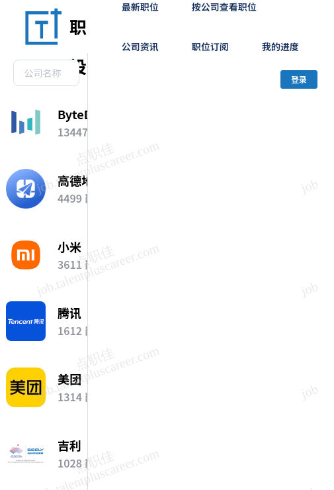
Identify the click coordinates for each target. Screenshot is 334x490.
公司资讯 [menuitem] (140, 46)
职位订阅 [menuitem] (210, 46)
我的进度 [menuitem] (280, 46)
